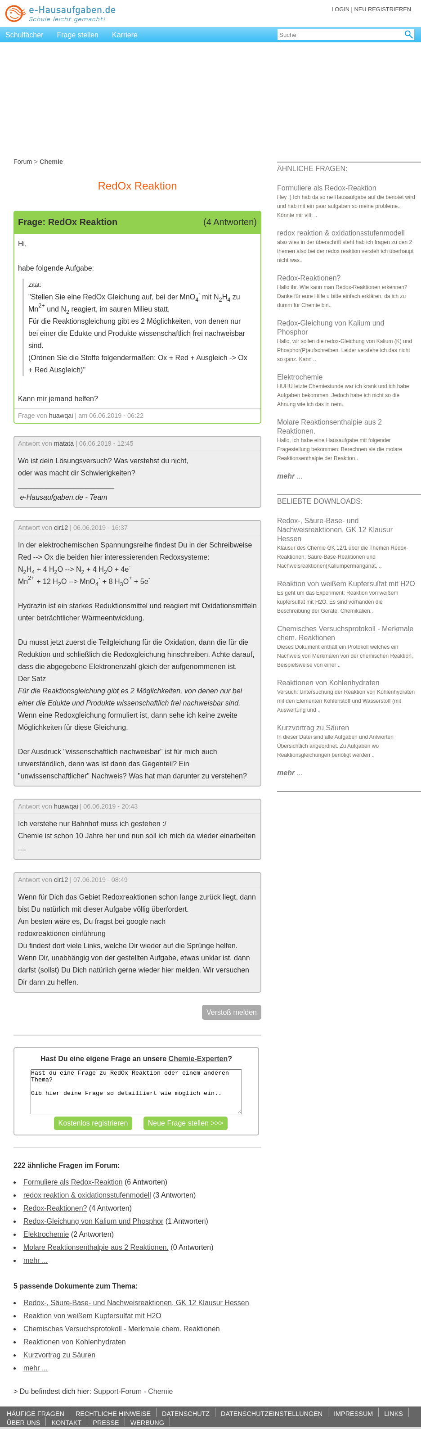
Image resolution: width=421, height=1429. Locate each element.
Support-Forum (117, 1391)
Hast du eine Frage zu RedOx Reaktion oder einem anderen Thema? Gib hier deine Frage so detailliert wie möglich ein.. (136, 1091)
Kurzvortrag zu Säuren (59, 1355)
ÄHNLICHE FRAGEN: (312, 168)
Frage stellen (78, 35)
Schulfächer (24, 35)
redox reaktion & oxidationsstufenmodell (87, 1195)
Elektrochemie (46, 1234)
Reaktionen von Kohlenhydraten (74, 1342)
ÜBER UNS (23, 1422)
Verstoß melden (231, 1012)
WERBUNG (147, 1422)
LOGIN (340, 9)
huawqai (61, 415)
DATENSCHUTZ (186, 1413)
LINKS (393, 1413)
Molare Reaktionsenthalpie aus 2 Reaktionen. (96, 1247)
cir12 (61, 527)
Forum (22, 161)
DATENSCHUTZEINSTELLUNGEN (271, 1413)
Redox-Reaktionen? (55, 1208)
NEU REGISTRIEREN (382, 9)
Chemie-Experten (198, 1059)
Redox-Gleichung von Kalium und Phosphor (93, 1221)
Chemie (160, 1391)
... (290, 476)
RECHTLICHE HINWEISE (113, 1413)
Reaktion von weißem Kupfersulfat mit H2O (92, 1316)
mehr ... (35, 1260)
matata (64, 443)
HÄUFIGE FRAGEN (35, 1413)
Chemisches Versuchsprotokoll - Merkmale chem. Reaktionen (121, 1329)
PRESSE (106, 1422)
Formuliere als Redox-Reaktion (73, 1182)
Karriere (125, 35)
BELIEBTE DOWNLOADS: (320, 501)
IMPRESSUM (353, 1413)
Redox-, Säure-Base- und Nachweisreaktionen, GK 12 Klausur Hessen (136, 1303)
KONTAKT (66, 1422)
